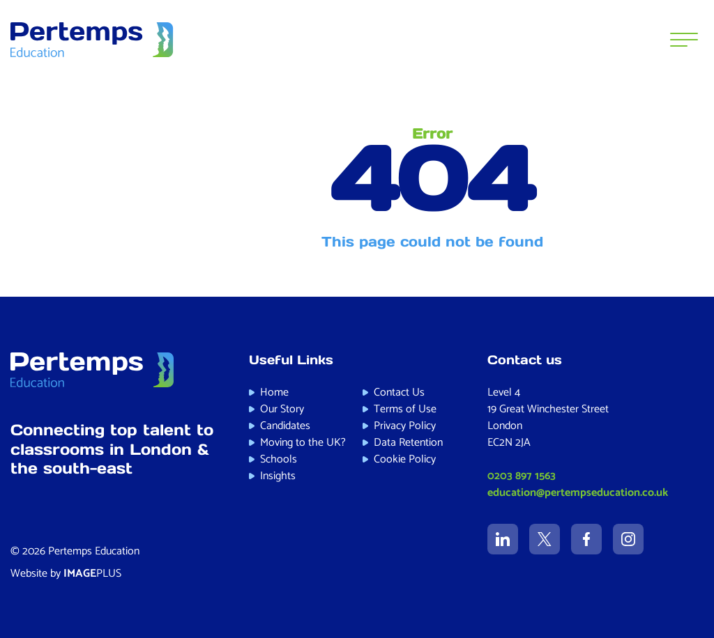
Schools (278, 459)
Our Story (282, 409)
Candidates (285, 426)
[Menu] (684, 39)
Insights (278, 476)
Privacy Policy (405, 426)
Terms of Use (405, 409)
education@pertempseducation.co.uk (577, 492)
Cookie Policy (405, 459)
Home (274, 392)
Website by (65, 573)
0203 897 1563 (521, 476)
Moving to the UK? (303, 442)
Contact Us (399, 392)
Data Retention (408, 442)
